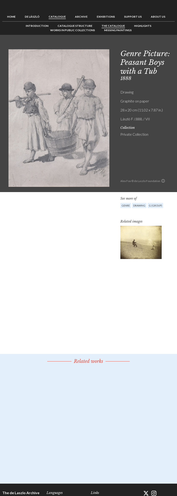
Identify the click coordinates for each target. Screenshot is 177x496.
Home (11, 16)
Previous (157, 45)
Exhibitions (106, 16)
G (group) (155, 205)
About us (158, 16)
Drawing (139, 205)
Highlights (142, 26)
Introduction (37, 26)
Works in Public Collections (72, 30)
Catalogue (57, 16)
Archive (81, 16)
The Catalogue (113, 26)
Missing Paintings (118, 30)
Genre (126, 205)
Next (171, 45)
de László (32, 16)
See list (164, 45)
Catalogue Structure (75, 26)
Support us (133, 16)
